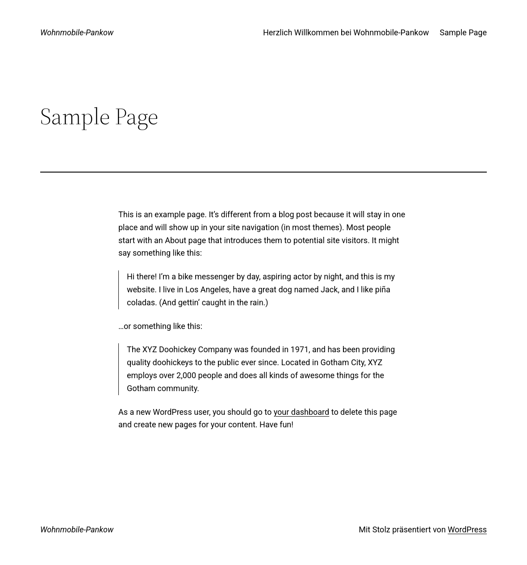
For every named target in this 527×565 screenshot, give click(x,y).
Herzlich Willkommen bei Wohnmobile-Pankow (346, 32)
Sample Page (463, 32)
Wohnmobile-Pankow (76, 32)
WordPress (467, 529)
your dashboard (302, 412)
